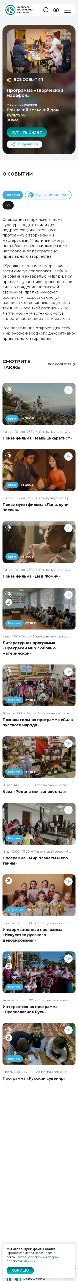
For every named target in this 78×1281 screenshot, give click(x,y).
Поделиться (24, 144)
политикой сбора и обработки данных (33, 1259)
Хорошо (20, 1270)
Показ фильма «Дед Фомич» (31, 576)
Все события (25, 80)
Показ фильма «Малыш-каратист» (37, 438)
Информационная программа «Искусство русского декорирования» (32, 934)
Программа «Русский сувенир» (34, 1078)
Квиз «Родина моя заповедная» (34, 791)
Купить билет (27, 132)
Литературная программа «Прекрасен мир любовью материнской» (29, 648)
